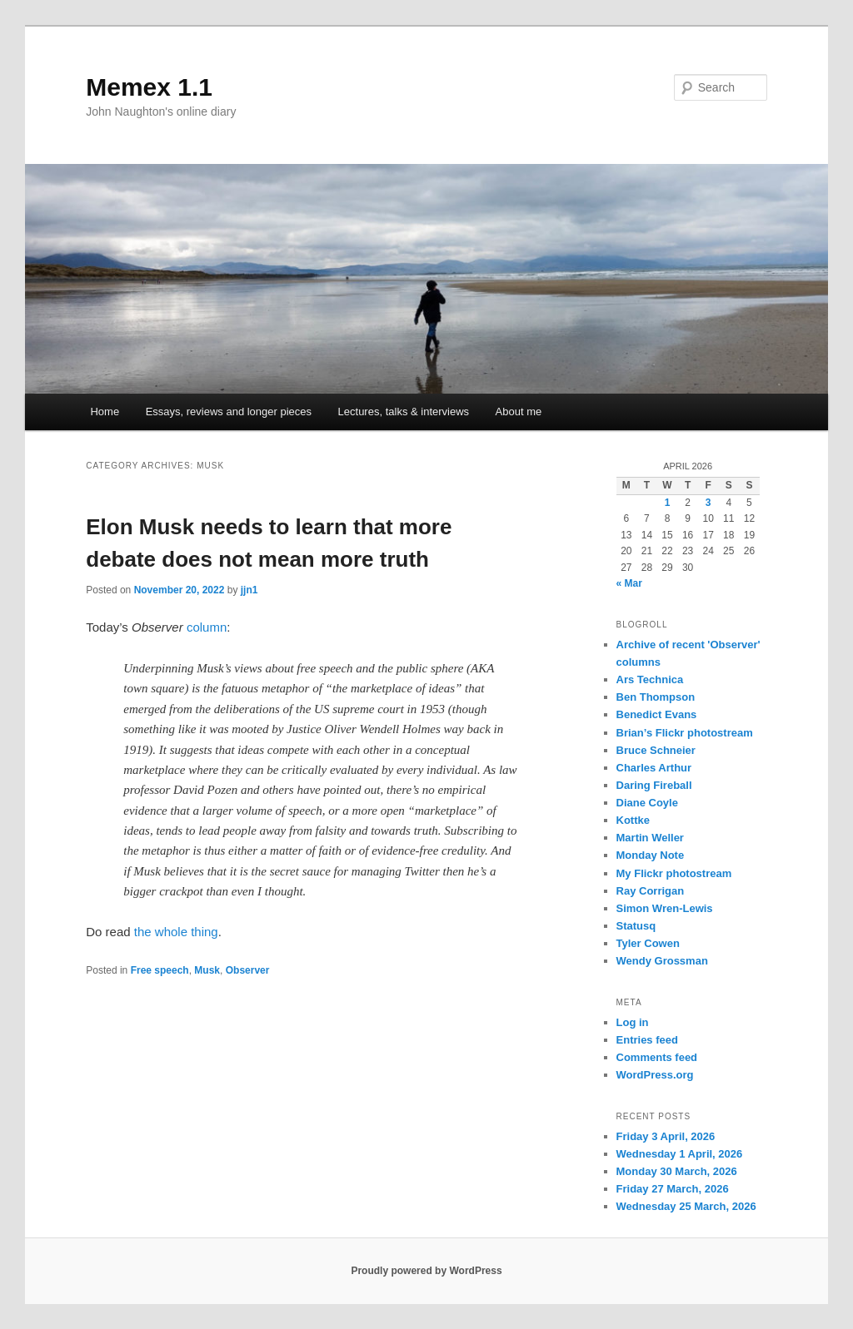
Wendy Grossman (662, 961)
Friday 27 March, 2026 (672, 1189)
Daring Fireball (654, 785)
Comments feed (657, 1057)
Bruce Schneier (656, 750)
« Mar (629, 583)
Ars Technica (650, 679)
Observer (248, 970)
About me (519, 411)
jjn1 (249, 590)
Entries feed (647, 1040)
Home (104, 411)
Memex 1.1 (149, 87)
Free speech (160, 970)
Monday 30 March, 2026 (676, 1171)
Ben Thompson (656, 697)
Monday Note (650, 855)
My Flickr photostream (674, 873)
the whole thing (176, 932)
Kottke (633, 820)
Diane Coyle (647, 802)
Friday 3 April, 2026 (666, 1136)
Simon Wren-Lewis (664, 908)
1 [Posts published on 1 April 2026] (668, 502)
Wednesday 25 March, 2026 (686, 1206)
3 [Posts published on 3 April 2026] (708, 502)
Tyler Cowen (648, 943)
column (207, 627)
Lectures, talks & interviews (404, 411)
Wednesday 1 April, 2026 (679, 1154)
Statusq (636, 926)
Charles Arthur (654, 767)
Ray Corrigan (650, 891)
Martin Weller (650, 837)
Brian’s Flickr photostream (684, 732)
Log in (632, 1022)
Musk (207, 970)
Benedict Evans (656, 714)
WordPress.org (655, 1075)
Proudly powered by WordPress (426, 1271)
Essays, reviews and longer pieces (229, 411)
